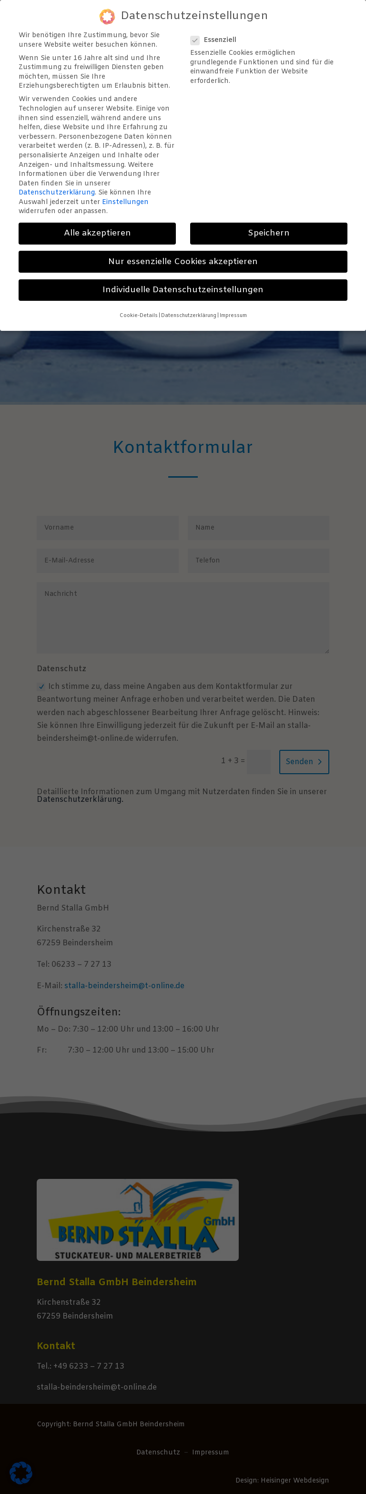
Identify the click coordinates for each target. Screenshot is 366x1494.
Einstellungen (125, 194)
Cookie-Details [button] (139, 307)
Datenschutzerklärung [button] (188, 307)
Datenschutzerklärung (57, 184)
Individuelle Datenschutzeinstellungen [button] (183, 281)
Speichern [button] (269, 225)
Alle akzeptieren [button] (97, 225)
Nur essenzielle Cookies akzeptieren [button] (183, 253)
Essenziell (217, 32)
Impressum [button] (233, 307)
